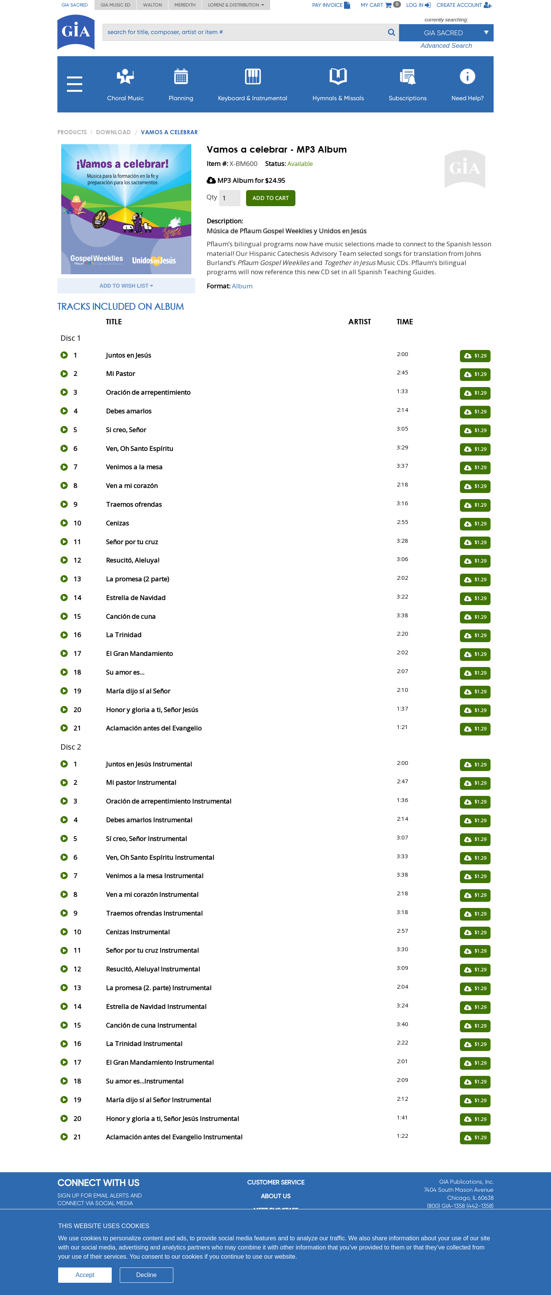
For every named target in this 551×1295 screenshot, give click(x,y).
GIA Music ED (115, 5)
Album (242, 285)
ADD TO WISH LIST (126, 286)
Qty (212, 196)
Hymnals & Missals (338, 82)
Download (113, 132)
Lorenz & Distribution (236, 5)
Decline (146, 1275)
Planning (181, 82)
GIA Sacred (75, 5)
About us (275, 1196)
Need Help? (468, 82)
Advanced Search (446, 45)
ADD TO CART (271, 198)
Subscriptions (408, 82)
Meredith (185, 5)
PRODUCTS (72, 132)
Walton (152, 5)
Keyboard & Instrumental (252, 82)
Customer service (275, 1182)
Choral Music (125, 82)
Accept (85, 1275)
